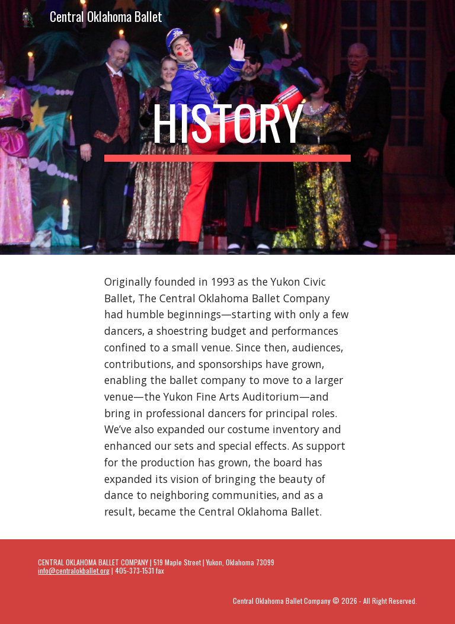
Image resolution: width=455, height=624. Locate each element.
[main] (227, 127)
